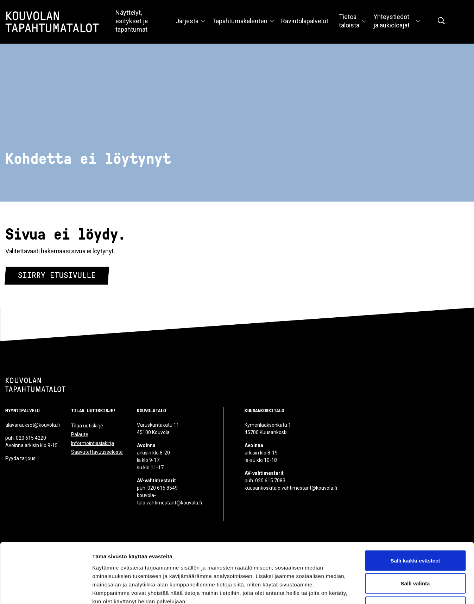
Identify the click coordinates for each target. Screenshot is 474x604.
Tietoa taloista (349, 21)
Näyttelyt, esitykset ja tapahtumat (131, 21)
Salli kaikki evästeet (415, 512)
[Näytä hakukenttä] (441, 20)
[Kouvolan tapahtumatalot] (35, 384)
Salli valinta (415, 535)
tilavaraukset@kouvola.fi (32, 425)
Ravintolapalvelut (304, 21)
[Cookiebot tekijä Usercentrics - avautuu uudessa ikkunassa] (45, 590)
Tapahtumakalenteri (239, 21)
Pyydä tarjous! (21, 458)
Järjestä (187, 21)
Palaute (79, 434)
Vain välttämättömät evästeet (415, 558)
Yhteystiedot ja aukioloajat (391, 21)
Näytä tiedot (376, 590)
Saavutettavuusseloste (97, 452)
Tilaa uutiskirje (87, 425)
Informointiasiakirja (92, 443)
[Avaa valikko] (203, 22)
